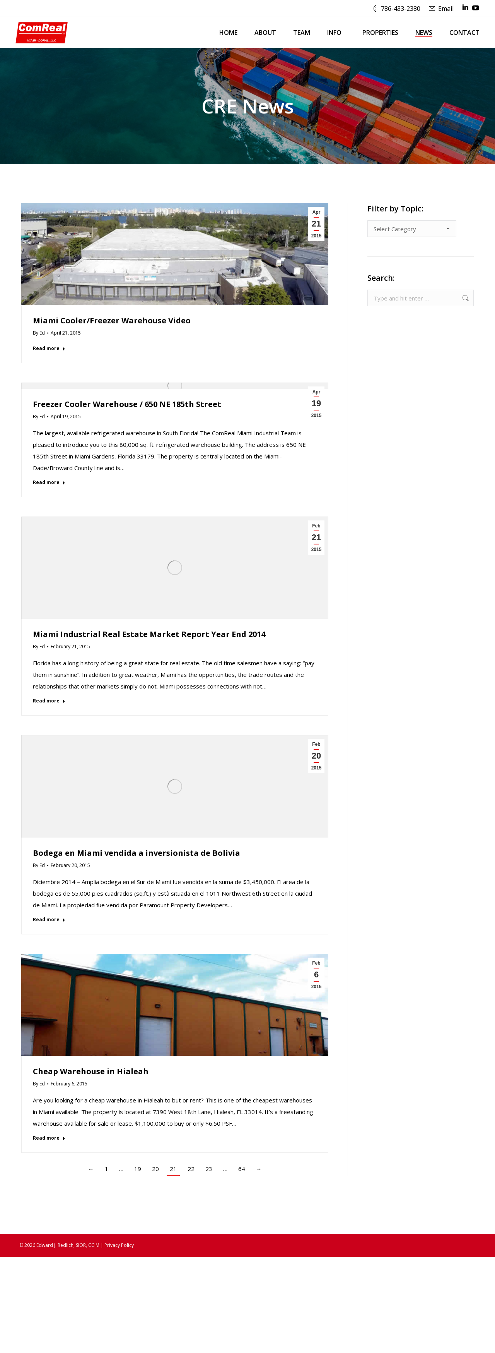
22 (191, 1169)
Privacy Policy (119, 1245)
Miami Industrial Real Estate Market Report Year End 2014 (149, 634)
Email (446, 8)
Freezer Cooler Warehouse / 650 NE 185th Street (127, 404)
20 (155, 1169)
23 (208, 1169)
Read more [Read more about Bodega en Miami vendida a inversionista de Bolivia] (49, 920)
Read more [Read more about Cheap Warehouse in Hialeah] (49, 1138)
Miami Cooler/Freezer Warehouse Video (112, 320)
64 (241, 1169)
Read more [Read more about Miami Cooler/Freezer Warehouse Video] (49, 348)
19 (137, 1169)
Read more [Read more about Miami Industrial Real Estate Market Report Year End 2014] (49, 701)
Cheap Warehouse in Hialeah (90, 1071)
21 (173, 1169)
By (39, 333)
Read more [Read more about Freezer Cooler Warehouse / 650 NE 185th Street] (49, 482)
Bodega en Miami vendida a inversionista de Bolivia (136, 853)
